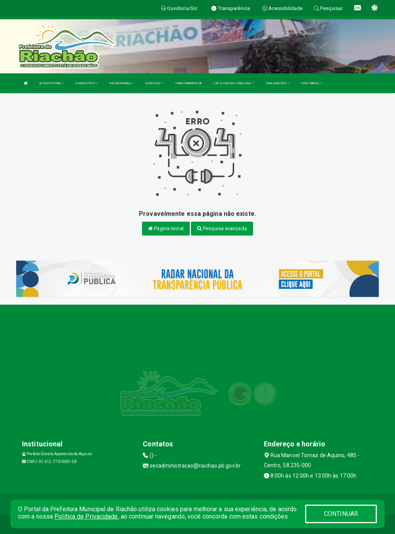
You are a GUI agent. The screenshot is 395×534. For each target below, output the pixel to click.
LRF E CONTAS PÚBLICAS (233, 83)
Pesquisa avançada (222, 228)
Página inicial (166, 228)
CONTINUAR (341, 513)
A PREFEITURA (51, 83)
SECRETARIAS (121, 83)
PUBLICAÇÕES (277, 83)
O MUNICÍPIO (86, 83)
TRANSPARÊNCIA (188, 83)
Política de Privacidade (86, 516)
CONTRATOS (311, 83)
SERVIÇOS (154, 83)
